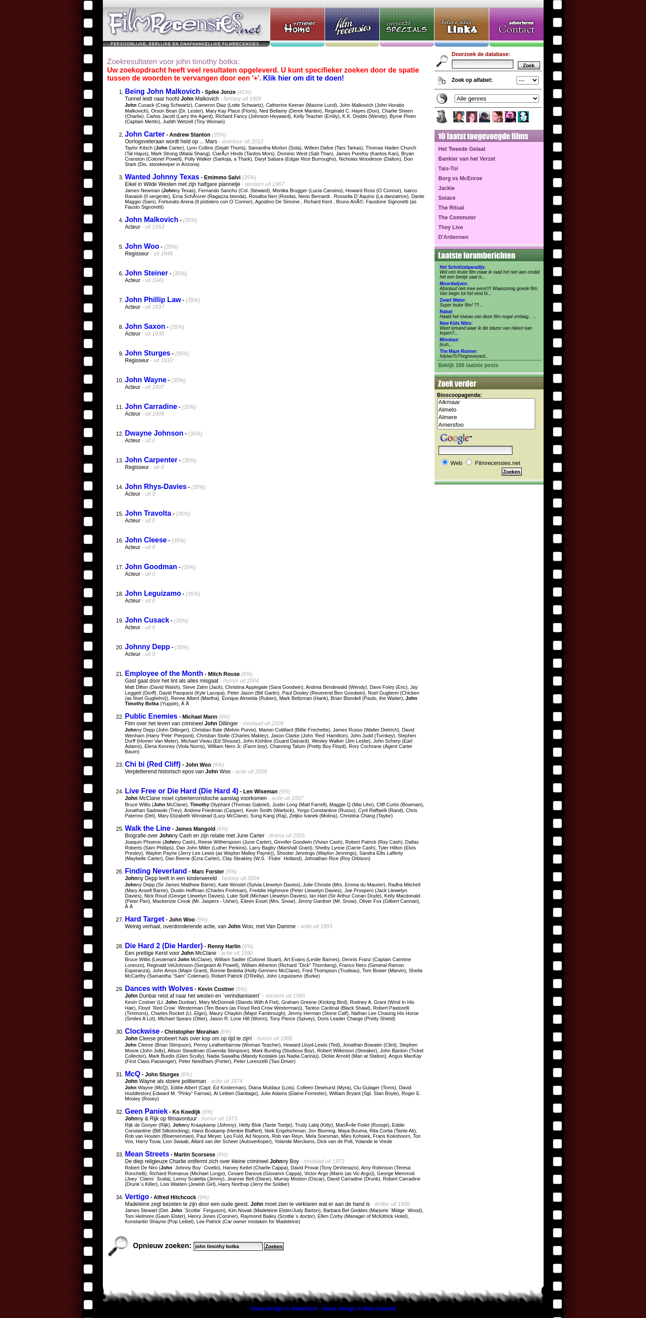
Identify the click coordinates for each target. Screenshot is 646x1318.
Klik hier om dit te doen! (303, 78)
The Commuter (457, 217)
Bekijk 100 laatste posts (469, 365)
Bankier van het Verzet (467, 159)
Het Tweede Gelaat (462, 149)
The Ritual (451, 208)
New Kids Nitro (455, 323)
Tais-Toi (448, 169)
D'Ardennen (454, 237)
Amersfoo (486, 425)
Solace (447, 198)
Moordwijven (453, 283)
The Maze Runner (458, 351)
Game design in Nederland (283, 1309)
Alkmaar (486, 402)
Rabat (446, 311)
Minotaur (449, 339)
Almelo (486, 410)
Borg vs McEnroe (461, 178)
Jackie (447, 188)
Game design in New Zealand (359, 1309)
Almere (486, 417)
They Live (451, 227)
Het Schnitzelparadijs (462, 267)
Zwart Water (452, 300)
